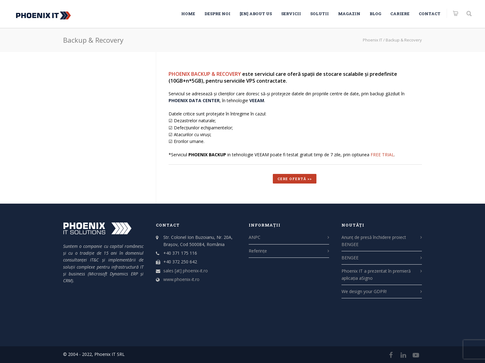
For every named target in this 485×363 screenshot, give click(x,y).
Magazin (349, 13)
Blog (375, 13)
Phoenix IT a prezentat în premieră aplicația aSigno (376, 274)
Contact (429, 13)
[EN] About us (256, 13)
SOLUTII (319, 13)
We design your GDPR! (364, 291)
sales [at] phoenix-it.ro (185, 271)
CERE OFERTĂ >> (294, 178)
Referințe (258, 251)
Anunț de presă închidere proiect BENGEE (373, 240)
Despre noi (217, 13)
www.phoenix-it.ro (181, 279)
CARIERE (400, 13)
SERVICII (291, 13)
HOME (188, 13)
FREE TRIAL (382, 155)
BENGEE (349, 258)
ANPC (254, 237)
